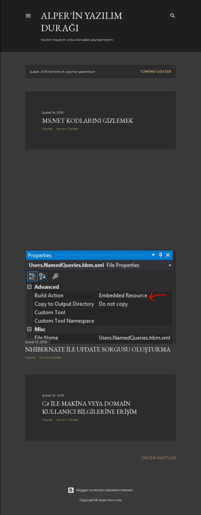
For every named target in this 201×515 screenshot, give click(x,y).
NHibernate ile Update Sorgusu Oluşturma (97, 349)
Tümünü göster (155, 72)
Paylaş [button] (47, 129)
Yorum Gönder (67, 129)
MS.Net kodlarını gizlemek (87, 120)
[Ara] (173, 14)
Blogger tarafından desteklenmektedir (100, 490)
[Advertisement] (100, 199)
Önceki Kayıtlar (158, 458)
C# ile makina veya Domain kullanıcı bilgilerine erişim (89, 407)
